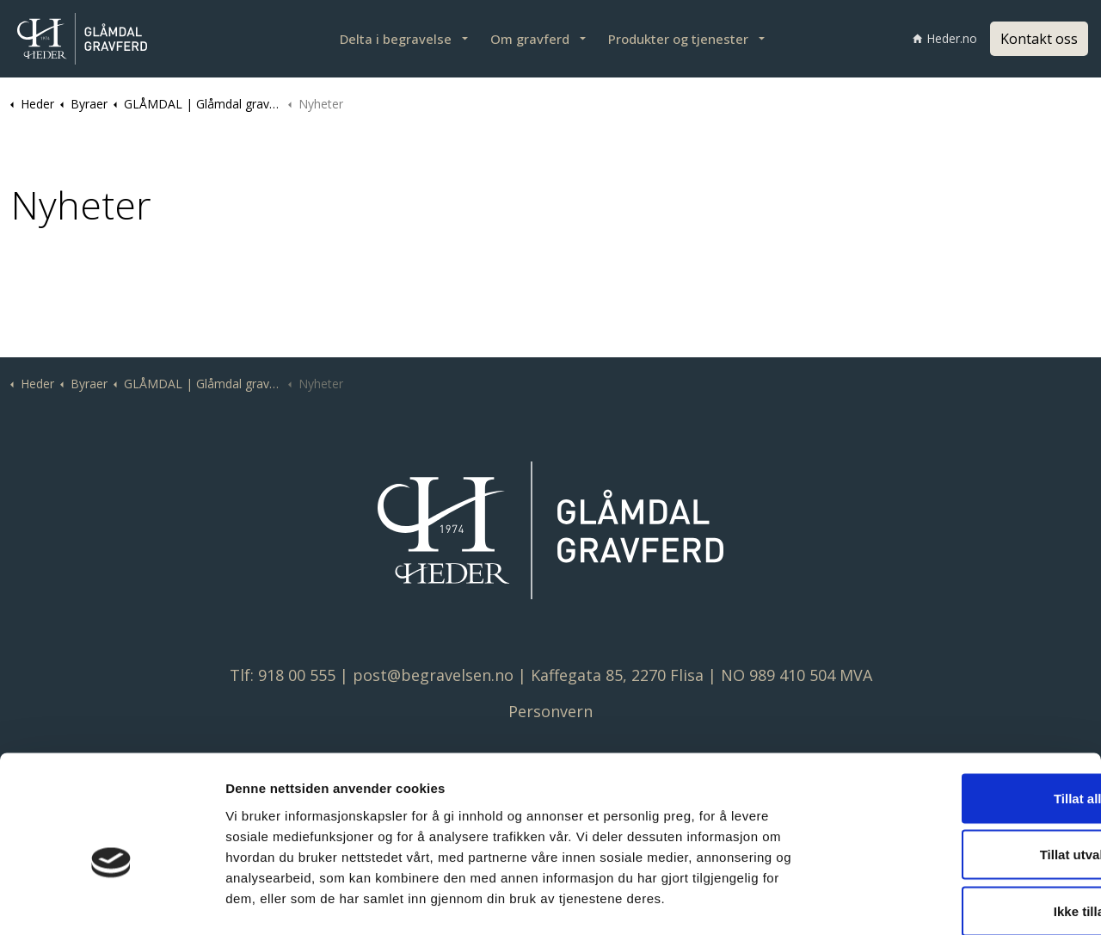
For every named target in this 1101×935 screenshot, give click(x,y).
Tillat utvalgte (957, 766)
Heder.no (945, 38)
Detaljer (913, 901)
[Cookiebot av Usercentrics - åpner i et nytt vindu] (111, 901)
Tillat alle (957, 709)
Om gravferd (529, 38)
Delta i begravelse (396, 38)
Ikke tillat (957, 821)
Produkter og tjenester (678, 38)
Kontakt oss (1039, 39)
